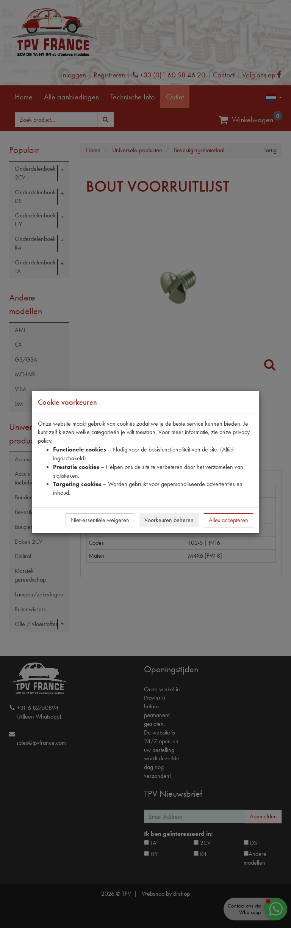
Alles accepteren (228, 520)
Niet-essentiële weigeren (99, 520)
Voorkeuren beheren (169, 520)
